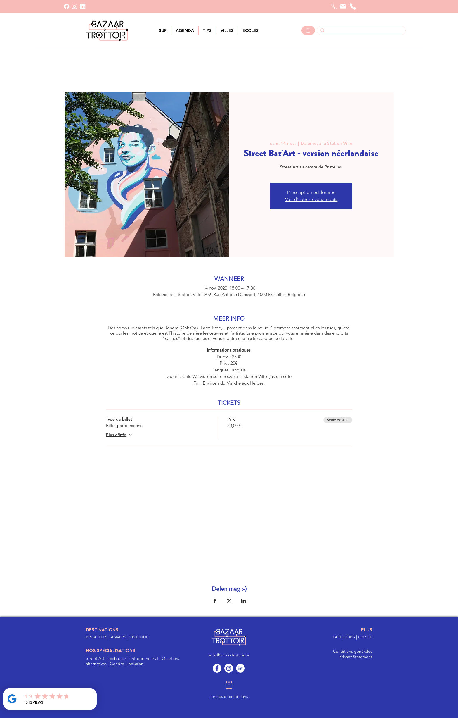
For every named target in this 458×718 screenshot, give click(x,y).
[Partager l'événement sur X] (229, 601)
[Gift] (229, 685)
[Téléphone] (353, 6)
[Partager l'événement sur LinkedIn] (243, 601)
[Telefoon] (334, 6)
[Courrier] (343, 6)
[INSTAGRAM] (74, 6)
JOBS (350, 637)
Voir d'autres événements (311, 199)
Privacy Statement (355, 656)
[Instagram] (228, 668)
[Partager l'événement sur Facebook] (215, 601)
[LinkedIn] (82, 6)
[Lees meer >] (308, 30)
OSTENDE (138, 637)
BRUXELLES (97, 637)
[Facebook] (66, 6)
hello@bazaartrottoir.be (229, 654)
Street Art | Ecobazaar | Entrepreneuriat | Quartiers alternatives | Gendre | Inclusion (132, 661)
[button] (227, 30)
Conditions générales (352, 651)
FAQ (337, 637)
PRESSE (365, 637)
